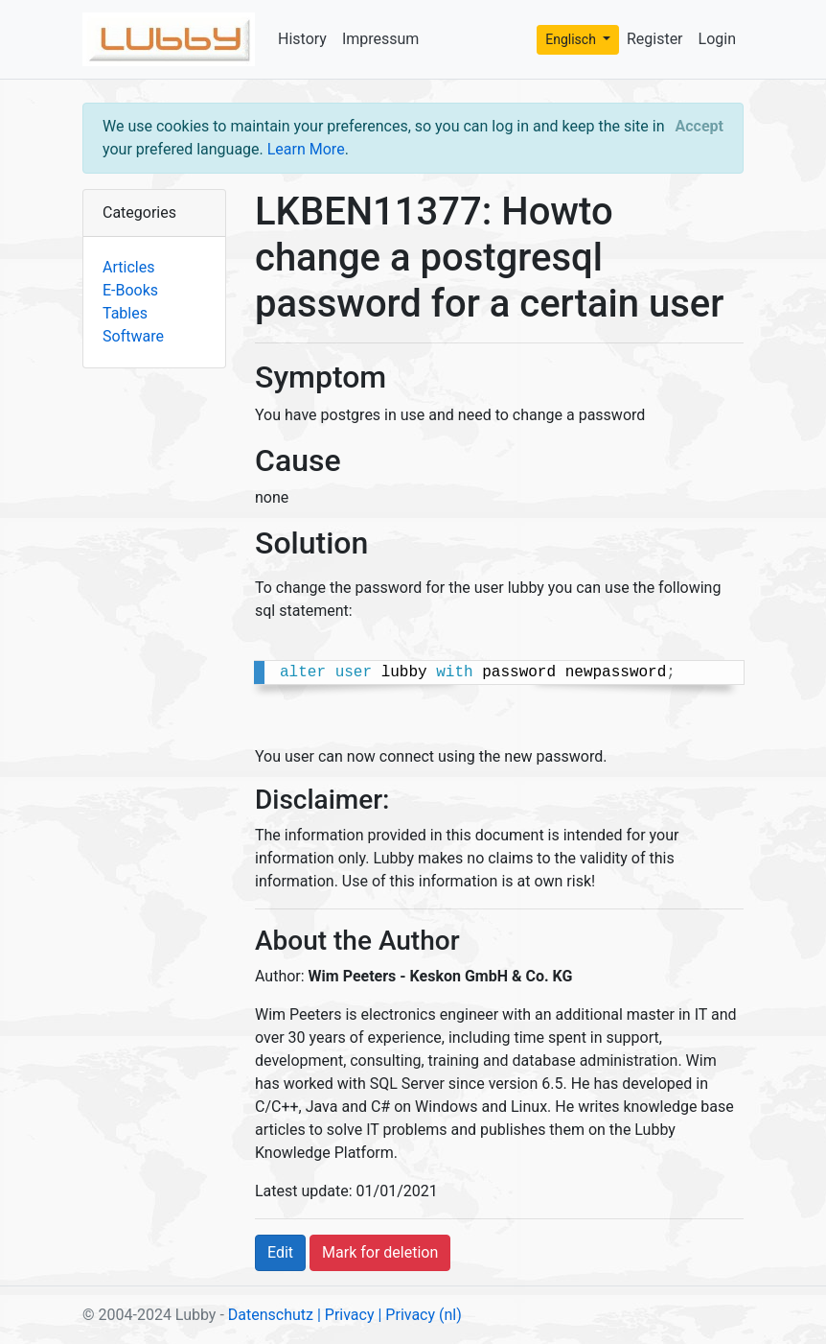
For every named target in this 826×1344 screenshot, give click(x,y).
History (302, 39)
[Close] (699, 127)
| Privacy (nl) (419, 1315)
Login (717, 39)
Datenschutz (270, 1315)
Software (133, 336)
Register (655, 39)
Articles (128, 267)
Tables (125, 313)
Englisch (572, 39)
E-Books (130, 290)
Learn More (306, 149)
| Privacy (346, 1315)
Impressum (381, 39)
